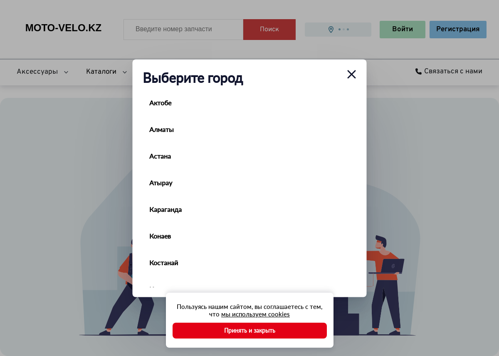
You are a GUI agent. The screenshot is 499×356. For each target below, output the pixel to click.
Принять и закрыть (249, 330)
